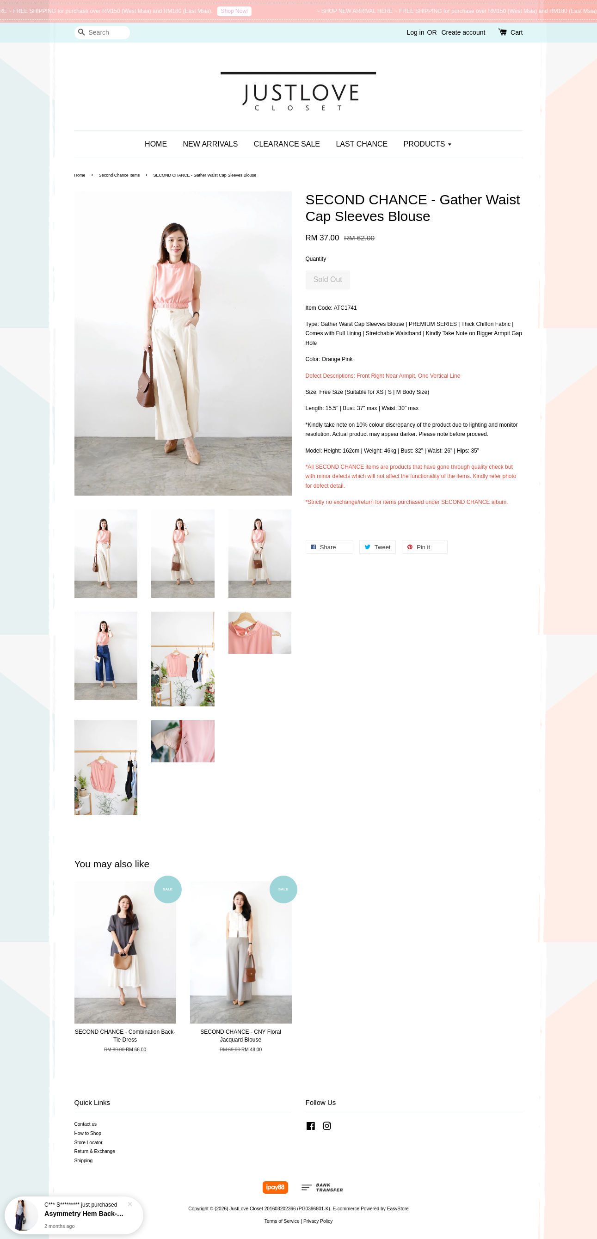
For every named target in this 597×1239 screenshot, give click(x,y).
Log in (415, 32)
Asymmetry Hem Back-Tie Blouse (85, 1213)
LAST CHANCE (362, 144)
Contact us (85, 1124)
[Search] (102, 32)
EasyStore (398, 1208)
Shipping (83, 1160)
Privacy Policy (317, 1221)
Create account (463, 32)
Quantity (316, 259)
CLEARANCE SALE (287, 144)
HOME (156, 144)
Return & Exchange (94, 1151)
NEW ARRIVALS (210, 144)
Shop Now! (250, 11)
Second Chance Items (119, 175)
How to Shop (87, 1133)
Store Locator (88, 1142)
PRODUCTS (428, 144)
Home (80, 175)
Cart (517, 32)
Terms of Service (282, 1221)
